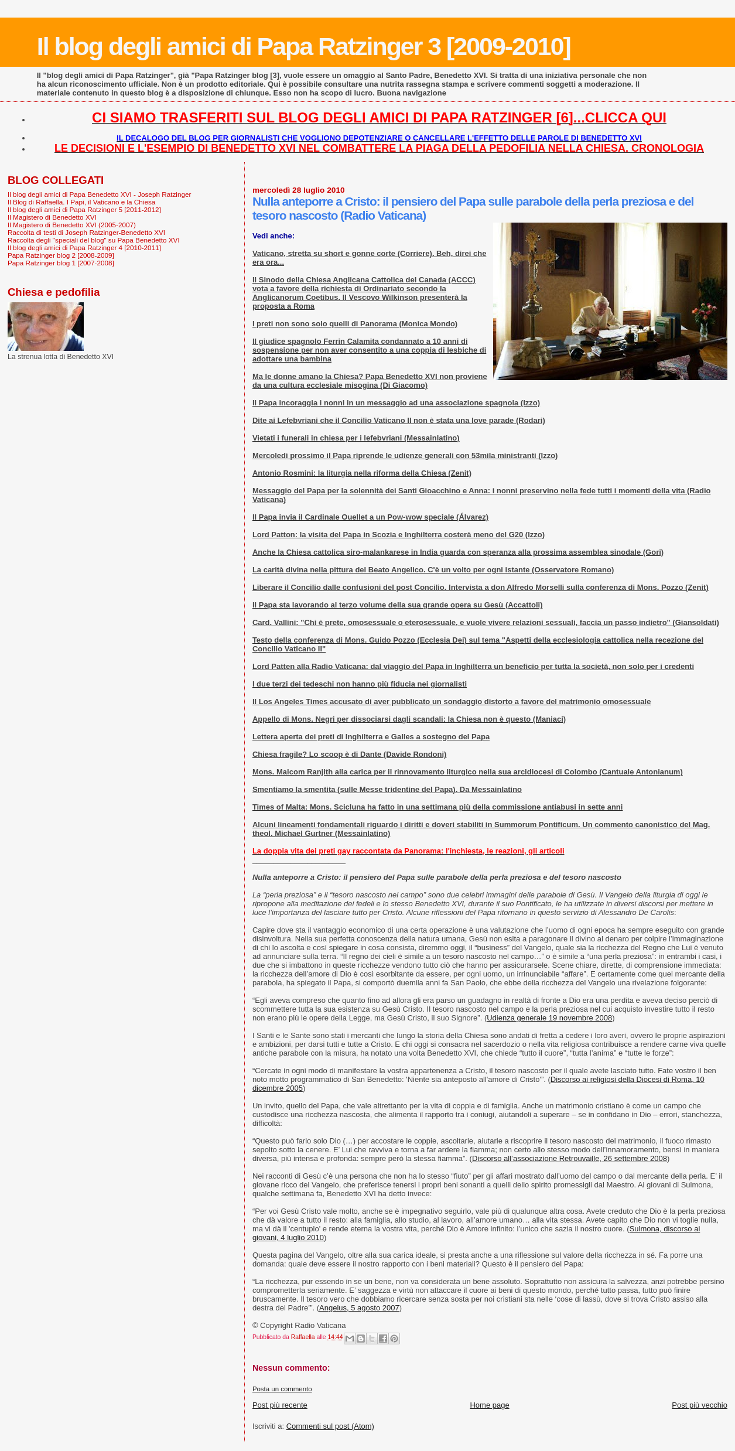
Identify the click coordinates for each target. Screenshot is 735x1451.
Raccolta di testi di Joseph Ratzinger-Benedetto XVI (86, 232)
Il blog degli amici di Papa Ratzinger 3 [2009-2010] (303, 46)
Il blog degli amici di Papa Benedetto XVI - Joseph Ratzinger (99, 194)
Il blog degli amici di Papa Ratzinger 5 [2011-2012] (84, 209)
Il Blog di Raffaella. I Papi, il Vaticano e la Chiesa (81, 202)
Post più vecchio (699, 1405)
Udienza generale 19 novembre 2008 (549, 1017)
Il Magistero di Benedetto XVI (52, 217)
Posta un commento (282, 1388)
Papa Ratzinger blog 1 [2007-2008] (61, 263)
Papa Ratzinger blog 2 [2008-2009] (61, 255)
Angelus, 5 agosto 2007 (359, 1307)
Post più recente (279, 1405)
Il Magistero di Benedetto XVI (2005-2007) (72, 224)
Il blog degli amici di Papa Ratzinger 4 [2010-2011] (84, 247)
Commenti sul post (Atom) (330, 1426)
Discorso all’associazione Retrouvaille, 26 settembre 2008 (569, 1158)
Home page (489, 1405)
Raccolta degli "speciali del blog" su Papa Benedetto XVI (94, 240)
